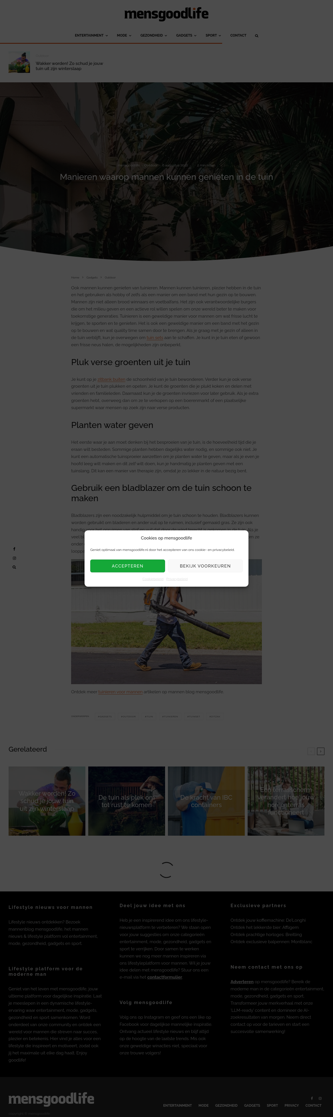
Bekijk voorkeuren (205, 566)
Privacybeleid (177, 579)
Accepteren (128, 566)
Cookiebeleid (153, 579)
